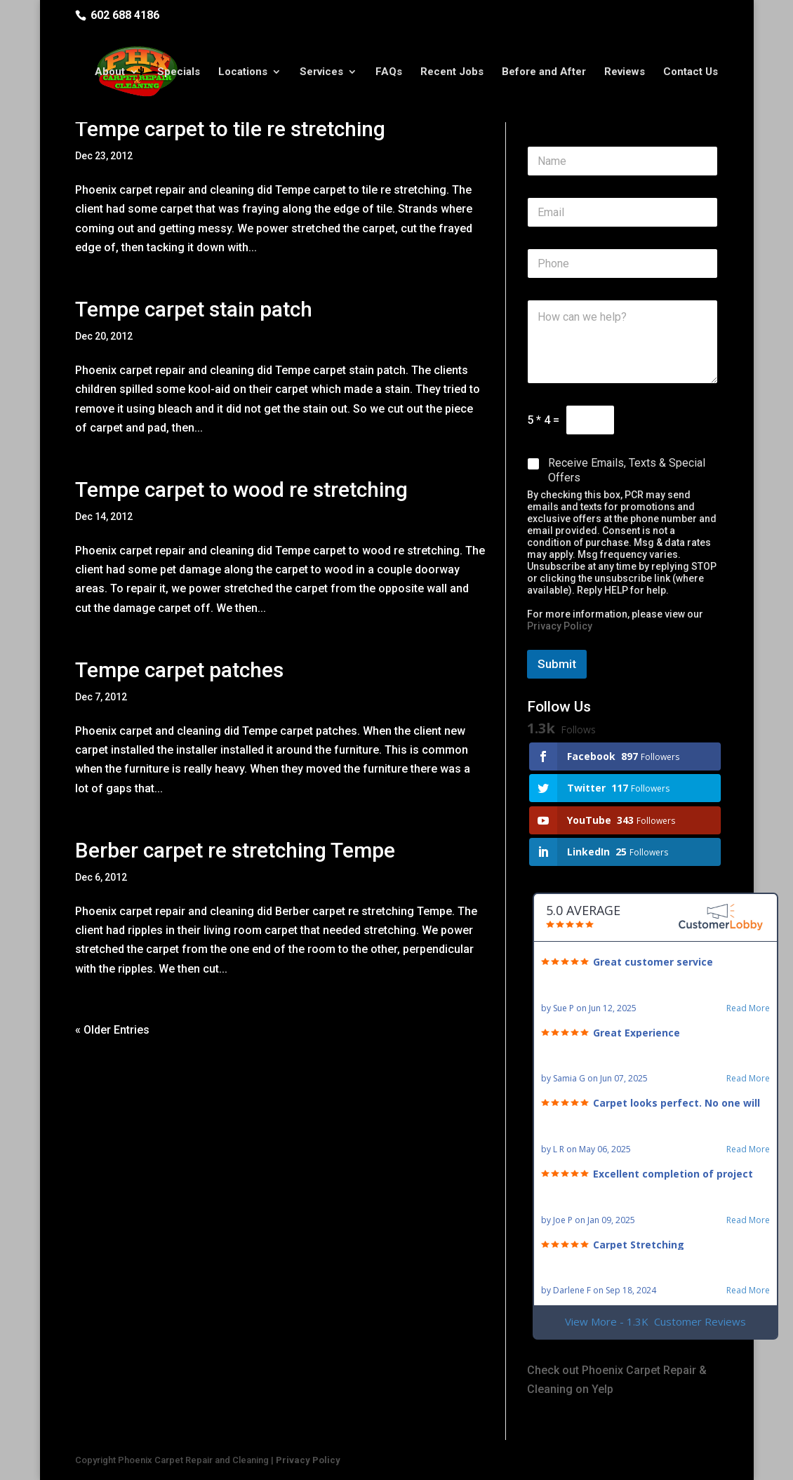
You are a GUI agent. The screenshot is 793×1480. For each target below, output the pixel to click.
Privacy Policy (559, 626)
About (110, 72)
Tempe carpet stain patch (193, 309)
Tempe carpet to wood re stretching (241, 489)
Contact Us (690, 72)
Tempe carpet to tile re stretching (230, 128)
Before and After (544, 72)
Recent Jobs (452, 72)
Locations (242, 72)
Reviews (624, 72)
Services (321, 72)
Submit (557, 664)
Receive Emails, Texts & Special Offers (626, 470)
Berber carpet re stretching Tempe (235, 850)
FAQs (388, 72)
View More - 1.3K (655, 1321)
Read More (748, 1008)
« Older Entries (112, 1029)
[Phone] (622, 263)
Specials (178, 72)
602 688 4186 (125, 15)
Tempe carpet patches (179, 670)
